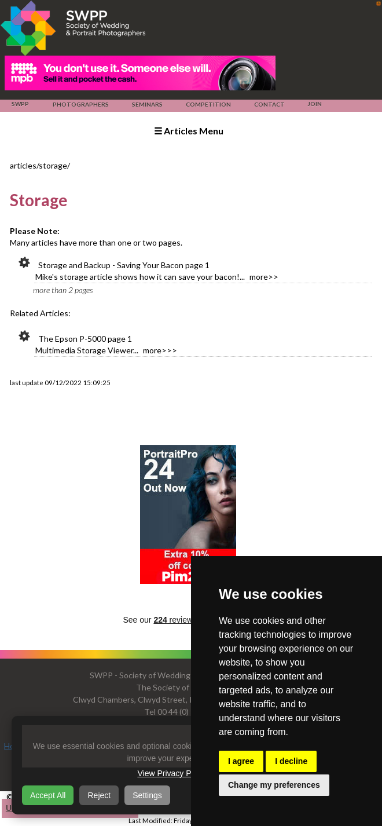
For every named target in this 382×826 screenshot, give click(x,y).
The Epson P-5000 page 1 (85, 338)
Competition (208, 104)
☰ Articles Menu (188, 130)
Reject (99, 795)
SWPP (20, 103)
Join (314, 103)
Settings (147, 795)
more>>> (160, 350)
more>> (263, 277)
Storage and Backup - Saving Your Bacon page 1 (124, 265)
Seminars (147, 104)
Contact (269, 104)
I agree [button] (241, 761)
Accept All (47, 795)
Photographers (80, 104)
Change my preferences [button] (274, 785)
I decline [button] (291, 761)
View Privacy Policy (172, 773)
